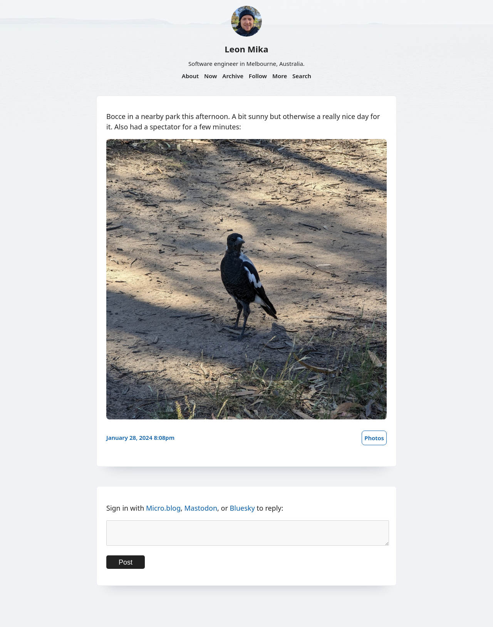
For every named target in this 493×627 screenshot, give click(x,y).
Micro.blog (163, 508)
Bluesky (242, 508)
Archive (232, 76)
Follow (258, 76)
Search (301, 76)
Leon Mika (246, 49)
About (190, 76)
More (279, 76)
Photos (374, 438)
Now (210, 76)
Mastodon (201, 508)
